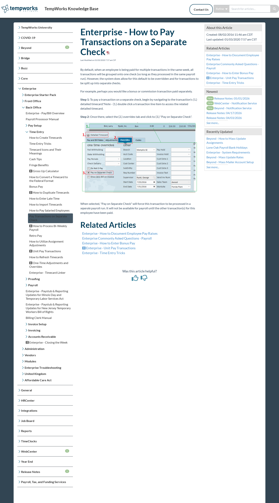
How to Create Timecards (45, 137)
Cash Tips (35, 159)
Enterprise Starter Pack (40, 95)
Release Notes (45, 471)
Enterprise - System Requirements (228, 152)
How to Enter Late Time (44, 198)
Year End (27, 461)
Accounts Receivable (42, 336)
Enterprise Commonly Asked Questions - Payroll (117, 238)
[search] (250, 9)
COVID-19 (28, 37)
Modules (30, 361)
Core (24, 78)
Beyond (45, 47)
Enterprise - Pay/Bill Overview (45, 113)
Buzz (24, 68)
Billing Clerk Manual (39, 317)
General (26, 390)
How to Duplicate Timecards (49, 192)
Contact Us (201, 9)
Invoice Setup (37, 324)
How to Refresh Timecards (46, 257)
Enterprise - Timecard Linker (47, 272)
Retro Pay (35, 235)
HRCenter (28, 400)
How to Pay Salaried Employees (49, 210)
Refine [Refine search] (222, 8)
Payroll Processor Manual (42, 119)
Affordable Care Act (38, 380)
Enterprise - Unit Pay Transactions (109, 248)
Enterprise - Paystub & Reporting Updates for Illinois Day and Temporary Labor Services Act (47, 294)
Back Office (33, 107)
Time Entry (36, 131)
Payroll (33, 285)
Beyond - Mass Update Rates (225, 157)
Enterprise (29, 88)
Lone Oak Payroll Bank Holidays (226, 147)
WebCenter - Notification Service (231, 103)
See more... (212, 123)
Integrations (29, 410)
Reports (26, 431)
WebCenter (45, 451)
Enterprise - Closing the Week (47, 342)
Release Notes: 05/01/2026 (228, 98)
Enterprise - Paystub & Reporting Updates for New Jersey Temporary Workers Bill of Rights (48, 307)
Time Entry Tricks (40, 143)
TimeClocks (29, 441)
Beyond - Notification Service (229, 108)
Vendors (30, 355)
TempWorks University (36, 27)
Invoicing (34, 330)
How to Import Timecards (45, 204)
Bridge (25, 58)
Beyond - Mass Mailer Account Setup (230, 162)
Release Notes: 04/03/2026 (224, 117)
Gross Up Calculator (44, 171)
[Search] (274, 9)
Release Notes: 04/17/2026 (224, 113)
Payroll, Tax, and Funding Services (43, 482)
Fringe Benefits (39, 165)
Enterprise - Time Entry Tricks (103, 253)
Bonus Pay (36, 186)
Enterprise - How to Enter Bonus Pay (108, 243)
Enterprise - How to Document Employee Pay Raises (120, 233)
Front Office (33, 101)
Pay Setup (35, 125)
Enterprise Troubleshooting (43, 367)
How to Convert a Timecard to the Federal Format (48, 178)
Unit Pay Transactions (45, 251)
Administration (34, 348)
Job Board (27, 421)
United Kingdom (35, 373)
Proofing (34, 279)
